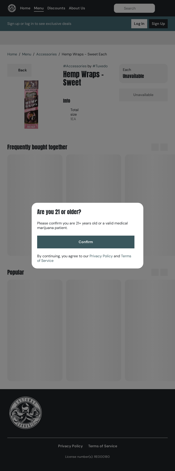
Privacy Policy (101, 256)
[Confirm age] (85, 242)
